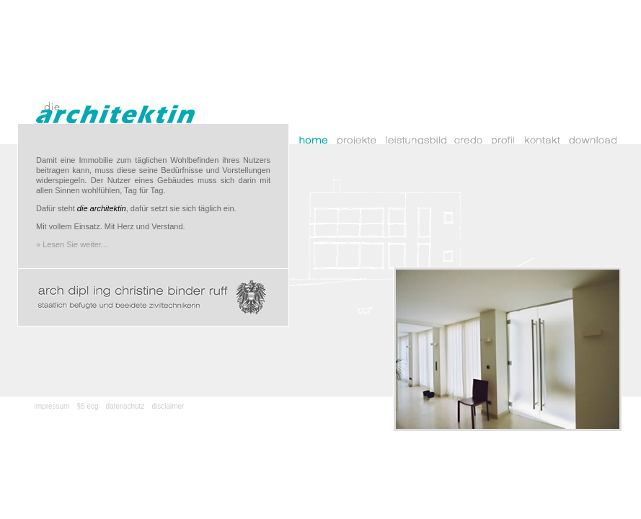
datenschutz (124, 406)
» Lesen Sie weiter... (71, 244)
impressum (52, 406)
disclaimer (167, 406)
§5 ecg (87, 406)
